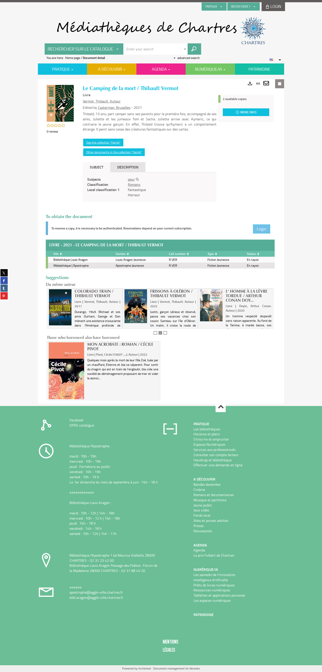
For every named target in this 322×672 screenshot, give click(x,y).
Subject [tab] (96, 167)
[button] (60, 103)
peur (131, 179)
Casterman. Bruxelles (114, 107)
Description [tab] (127, 167)
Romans (134, 184)
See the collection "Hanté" (103, 142)
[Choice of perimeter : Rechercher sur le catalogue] (84, 49)
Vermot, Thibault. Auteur (102, 101)
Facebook (76, 420)
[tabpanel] (149, 187)
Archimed (144, 668)
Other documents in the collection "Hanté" (114, 152)
